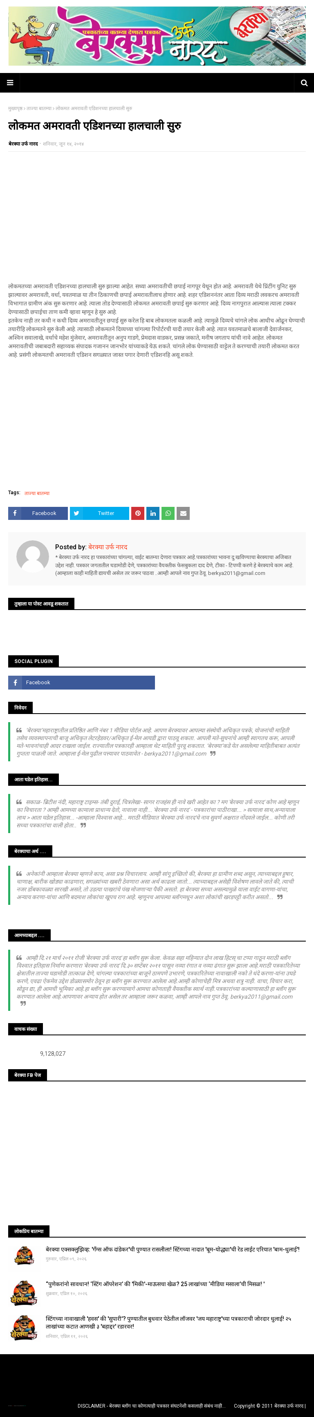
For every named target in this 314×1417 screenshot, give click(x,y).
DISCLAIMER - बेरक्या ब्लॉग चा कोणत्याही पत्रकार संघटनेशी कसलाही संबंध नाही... (152, 1406)
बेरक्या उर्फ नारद (23, 144)
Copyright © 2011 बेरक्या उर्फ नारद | (270, 1406)
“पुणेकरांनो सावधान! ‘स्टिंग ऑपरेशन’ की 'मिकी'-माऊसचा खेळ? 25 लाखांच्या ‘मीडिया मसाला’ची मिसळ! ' (155, 1284)
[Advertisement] (157, 217)
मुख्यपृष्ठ (15, 108)
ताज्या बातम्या (39, 108)
